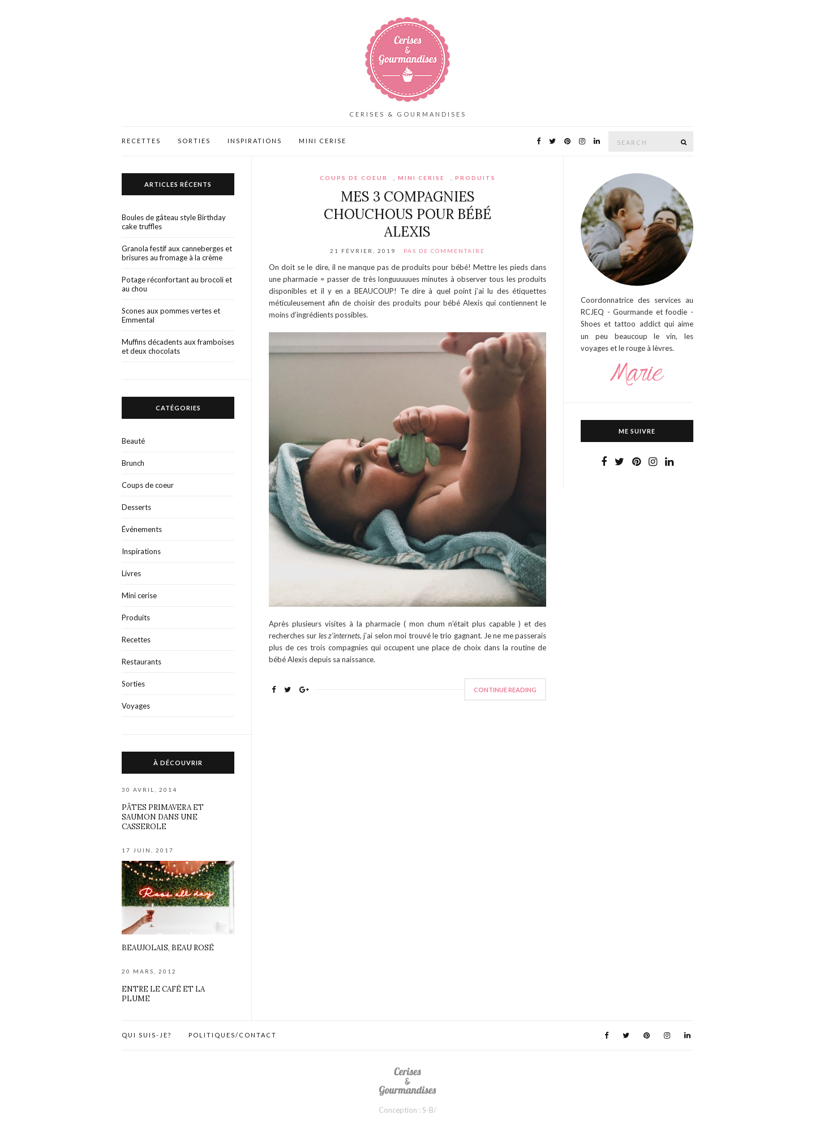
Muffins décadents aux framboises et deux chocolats (178, 346)
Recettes (141, 140)
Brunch (133, 463)
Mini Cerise (322, 140)
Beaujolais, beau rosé (168, 948)
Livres (131, 573)
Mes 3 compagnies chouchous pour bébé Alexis (407, 214)
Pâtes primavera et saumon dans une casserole (163, 817)
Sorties (194, 140)
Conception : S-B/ (407, 1109)
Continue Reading (505, 689)
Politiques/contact (232, 1035)
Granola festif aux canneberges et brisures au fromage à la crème (177, 253)
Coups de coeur (354, 177)
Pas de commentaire (444, 250)
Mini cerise (421, 177)
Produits (475, 177)
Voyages (136, 705)
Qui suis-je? (146, 1035)
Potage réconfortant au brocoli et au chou (177, 284)
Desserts (136, 507)
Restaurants (141, 661)
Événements (142, 529)
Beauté (133, 440)
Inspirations (255, 140)
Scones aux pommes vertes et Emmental (171, 315)
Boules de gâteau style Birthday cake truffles (174, 222)
